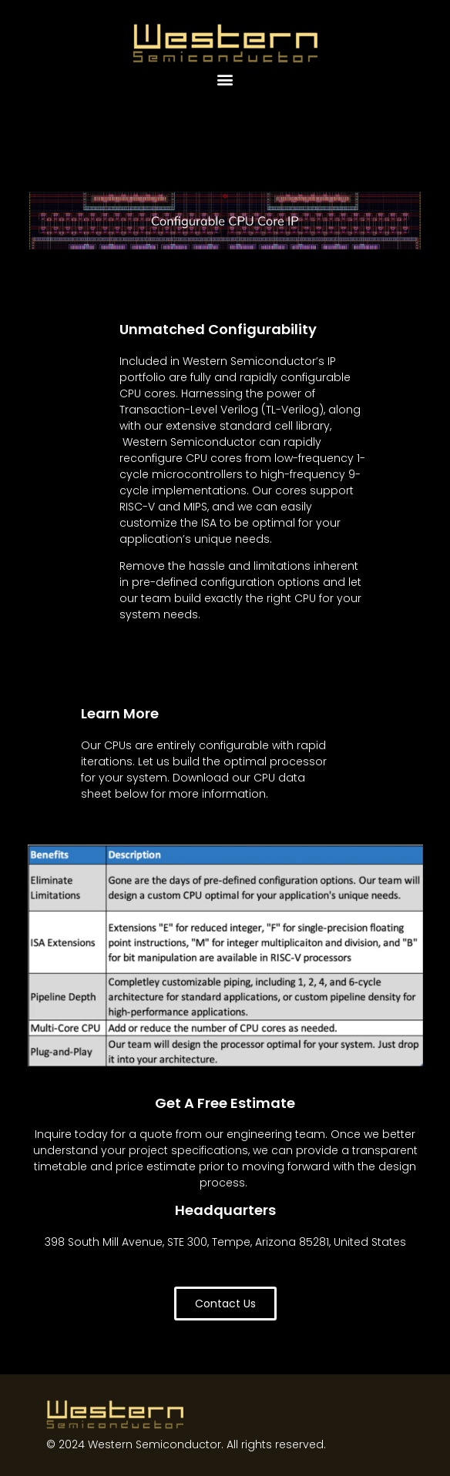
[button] (225, 79)
